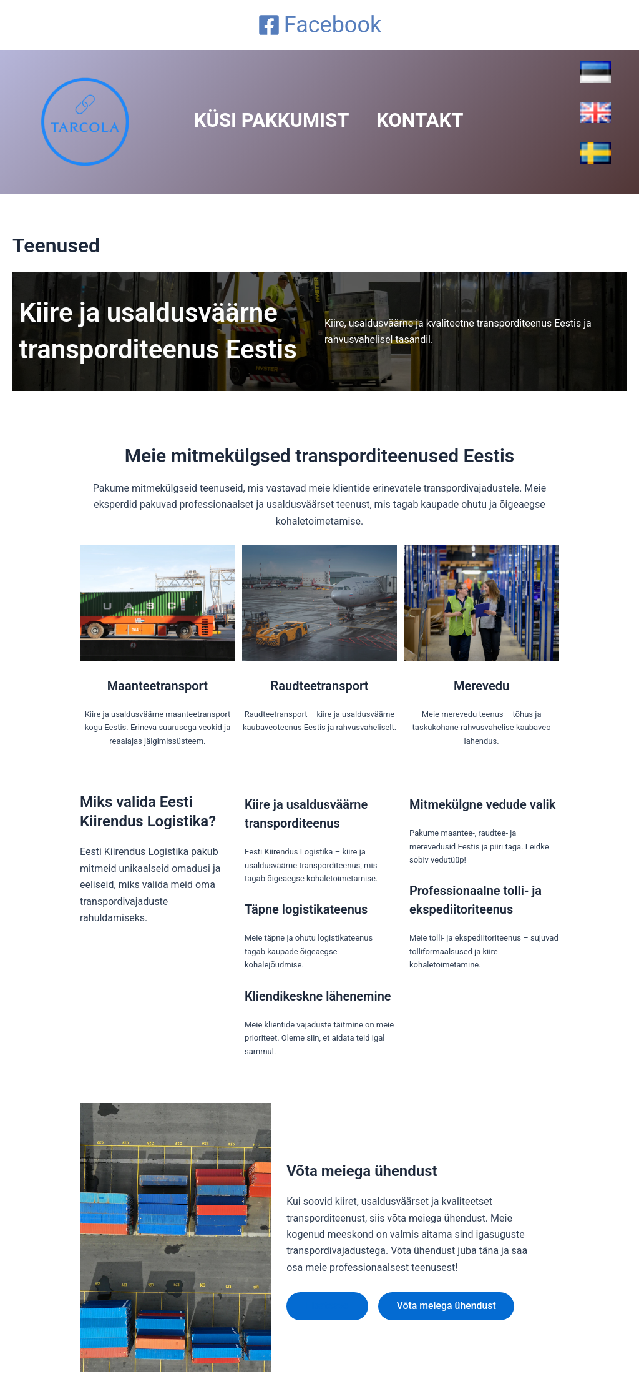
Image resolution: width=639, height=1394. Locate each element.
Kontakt (437, 120)
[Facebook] (319, 25)
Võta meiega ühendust (448, 1306)
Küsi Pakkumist (277, 120)
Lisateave (327, 1306)
